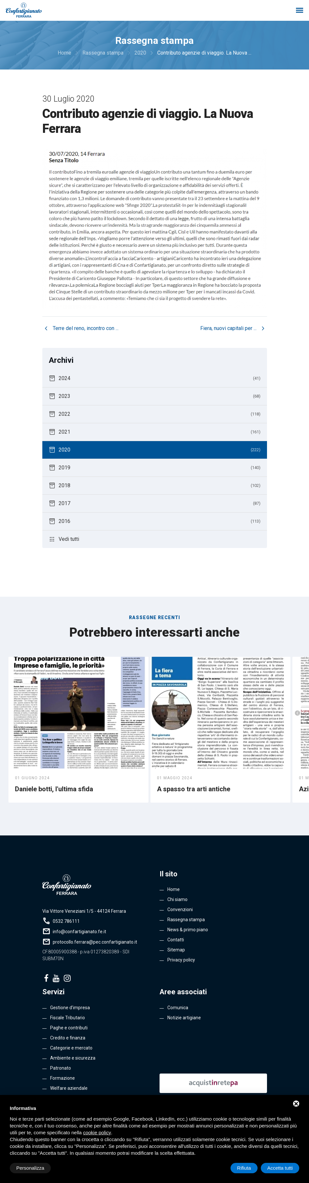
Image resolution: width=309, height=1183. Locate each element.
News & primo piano (187, 929)
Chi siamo (177, 899)
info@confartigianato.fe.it (79, 931)
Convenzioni (180, 909)
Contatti (175, 939)
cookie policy (97, 1132)
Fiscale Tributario (67, 1017)
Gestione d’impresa (70, 1007)
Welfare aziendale (69, 1088)
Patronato (60, 1068)
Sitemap (176, 949)
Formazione (62, 1078)
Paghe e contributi (69, 1027)
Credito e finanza (67, 1037)
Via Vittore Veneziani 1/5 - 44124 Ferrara (84, 911)
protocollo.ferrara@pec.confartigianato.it (95, 942)
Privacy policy (181, 959)
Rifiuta (244, 1168)
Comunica (177, 1007)
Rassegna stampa (186, 919)
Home (173, 889)
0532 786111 (66, 921)
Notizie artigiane (184, 1017)
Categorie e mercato (71, 1047)
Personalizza (30, 1168)
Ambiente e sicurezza (72, 1058)
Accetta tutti (280, 1168)
